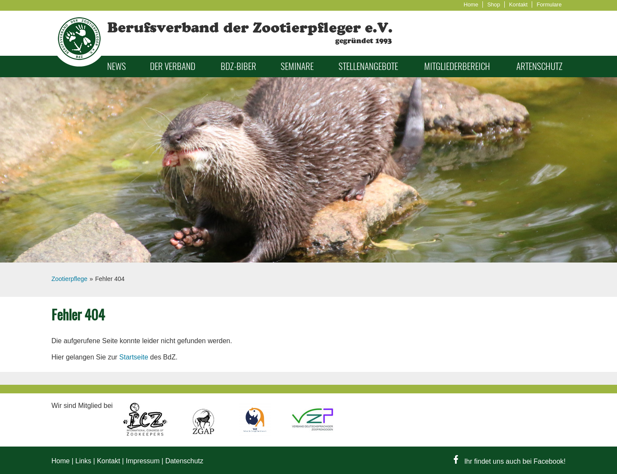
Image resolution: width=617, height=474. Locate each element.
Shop (493, 4)
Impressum (142, 461)
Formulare (548, 4)
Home (471, 4)
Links (83, 461)
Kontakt (518, 4)
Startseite (133, 357)
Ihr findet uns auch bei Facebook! (510, 461)
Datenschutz (184, 461)
